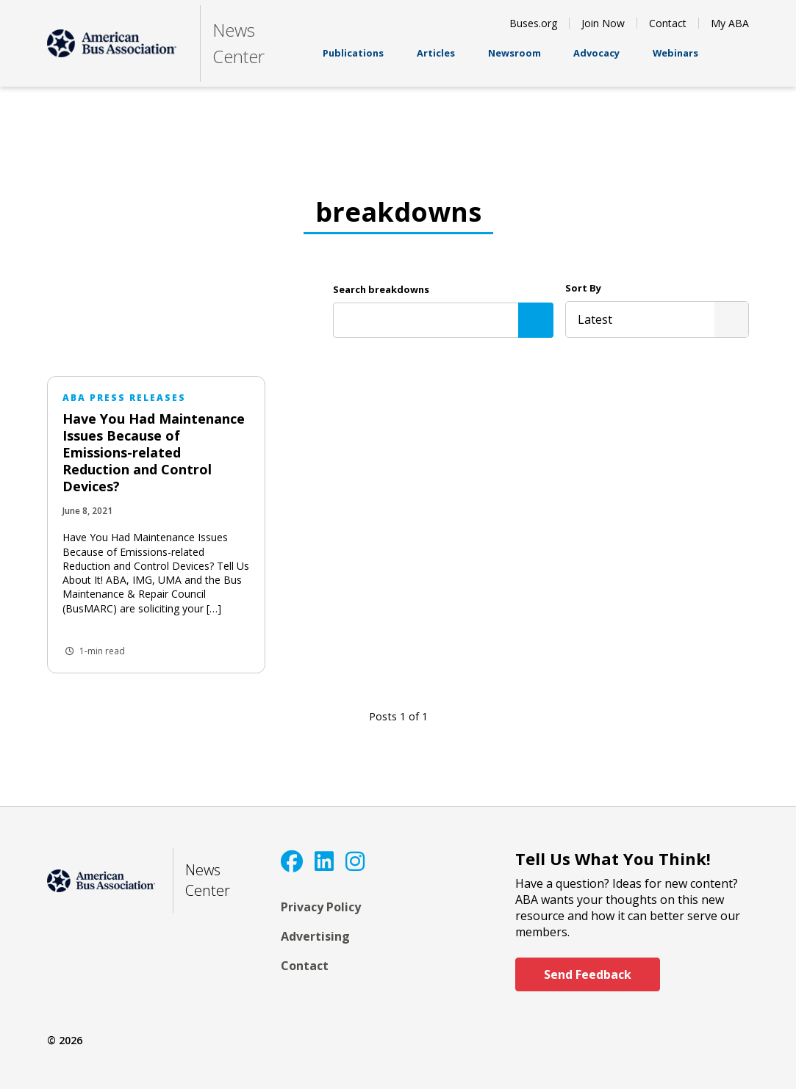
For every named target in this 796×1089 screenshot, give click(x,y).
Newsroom (514, 60)
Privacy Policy (321, 907)
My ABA (730, 23)
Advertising (315, 936)
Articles (436, 60)
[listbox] (657, 319)
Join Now (603, 23)
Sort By (583, 287)
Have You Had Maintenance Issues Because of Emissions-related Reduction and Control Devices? (153, 452)
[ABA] (111, 43)
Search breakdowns (381, 289)
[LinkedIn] (324, 861)
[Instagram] (355, 861)
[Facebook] (292, 861)
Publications (353, 60)
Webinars (675, 60)
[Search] (535, 320)
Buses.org (533, 23)
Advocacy (596, 60)
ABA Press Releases (124, 397)
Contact (667, 23)
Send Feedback (587, 974)
